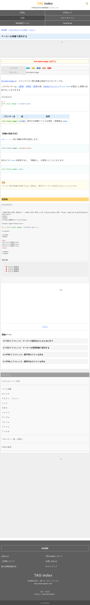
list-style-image (32, 72)
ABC (20, 439)
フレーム (5, 422)
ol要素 (28, 86)
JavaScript (67, 23)
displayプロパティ (51, 86)
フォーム (5, 427)
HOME (4, 30)
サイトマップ (51, 566)
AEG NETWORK (48, 594)
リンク (5, 403)
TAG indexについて (54, 556)
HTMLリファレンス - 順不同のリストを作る (24, 355)
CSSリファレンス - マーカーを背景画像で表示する (27, 348)
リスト (32, 30)
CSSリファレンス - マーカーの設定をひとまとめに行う (29, 341)
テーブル (5, 417)
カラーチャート (67, 18)
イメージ (5, 412)
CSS (22, 18)
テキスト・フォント (10, 398)
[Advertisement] (45, 49)
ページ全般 (6, 389)
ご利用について (8, 561)
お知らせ (5, 556)
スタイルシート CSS (18, 30)
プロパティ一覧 (8, 439)
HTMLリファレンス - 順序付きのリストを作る (25, 362)
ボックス (5, 394)
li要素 (35, 86)
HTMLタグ (67, 13)
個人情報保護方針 (9, 566)
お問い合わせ (51, 561)
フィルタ (5, 431)
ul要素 (21, 86)
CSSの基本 (7, 447)
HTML (22, 13)
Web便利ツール (22, 23)
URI (23, 121)
